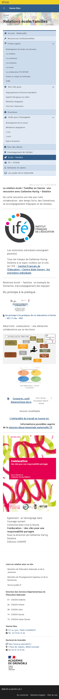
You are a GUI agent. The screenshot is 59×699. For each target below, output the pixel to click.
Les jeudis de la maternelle (18, 173)
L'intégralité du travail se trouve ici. (29, 418)
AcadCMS (15, 689)
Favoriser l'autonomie (14, 106)
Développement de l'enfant (18, 152)
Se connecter (22, 695)
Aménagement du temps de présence (21, 49)
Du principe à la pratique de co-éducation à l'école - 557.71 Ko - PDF (29, 317)
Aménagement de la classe (17, 123)
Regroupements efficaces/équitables (21, 93)
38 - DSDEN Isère (15, 609)
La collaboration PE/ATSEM (17, 72)
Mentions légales (37, 695)
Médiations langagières (15, 127)
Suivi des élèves (13, 147)
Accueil (6, 15)
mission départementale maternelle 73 (30, 427)
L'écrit (8, 137)
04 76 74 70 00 (18, 650)
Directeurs (10, 112)
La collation (10, 54)
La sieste (10, 67)
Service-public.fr (14, 585)
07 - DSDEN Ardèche (16, 600)
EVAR (8, 81)
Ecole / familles (13, 157)
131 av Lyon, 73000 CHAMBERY (22, 630)
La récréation (11, 63)
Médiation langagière (14, 102)
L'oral (8, 132)
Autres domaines (13, 141)
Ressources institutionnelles (19, 38)
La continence (11, 58)
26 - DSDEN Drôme (15, 605)
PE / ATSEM (11, 162)
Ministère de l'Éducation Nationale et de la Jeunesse (25, 570)
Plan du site (52, 695)
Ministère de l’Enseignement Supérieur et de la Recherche (27, 578)
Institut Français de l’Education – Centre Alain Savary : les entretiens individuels (28, 269)
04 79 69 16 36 (18, 633)
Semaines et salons (15, 168)
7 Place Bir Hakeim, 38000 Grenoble (23, 647)
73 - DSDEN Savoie (15, 614)
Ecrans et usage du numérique (18, 77)
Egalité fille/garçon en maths (18, 97)
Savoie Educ (15, 8)
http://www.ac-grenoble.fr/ (20, 644)
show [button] (5, 2)
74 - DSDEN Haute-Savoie (18, 619)
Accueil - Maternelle (15, 33)
